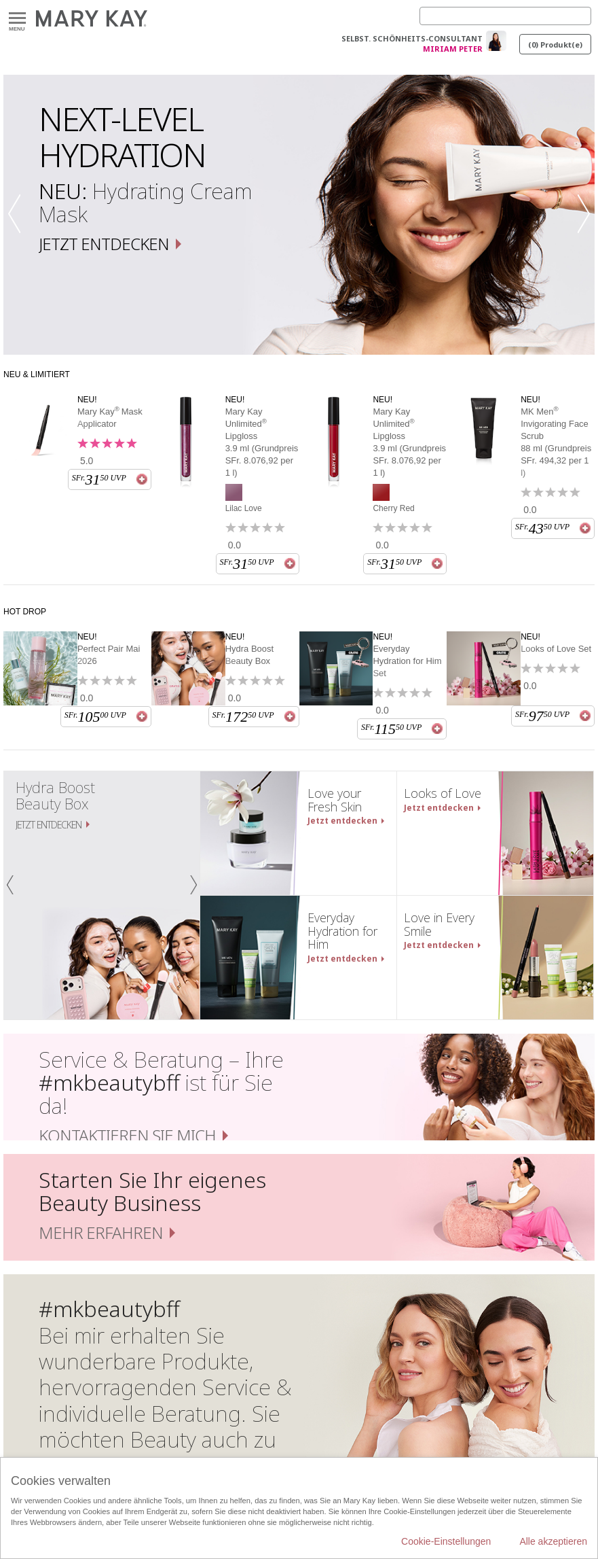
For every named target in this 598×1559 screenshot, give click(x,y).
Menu (17, 18)
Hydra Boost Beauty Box (249, 655)
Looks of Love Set (556, 649)
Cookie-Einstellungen (446, 1541)
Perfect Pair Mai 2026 (108, 655)
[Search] (505, 16)
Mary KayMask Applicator (110, 417)
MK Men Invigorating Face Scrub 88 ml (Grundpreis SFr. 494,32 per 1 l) (556, 442)
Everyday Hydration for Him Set (407, 661)
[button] (18, 215)
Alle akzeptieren (553, 1541)
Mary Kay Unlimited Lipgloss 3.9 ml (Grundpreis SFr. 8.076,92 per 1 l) (262, 442)
